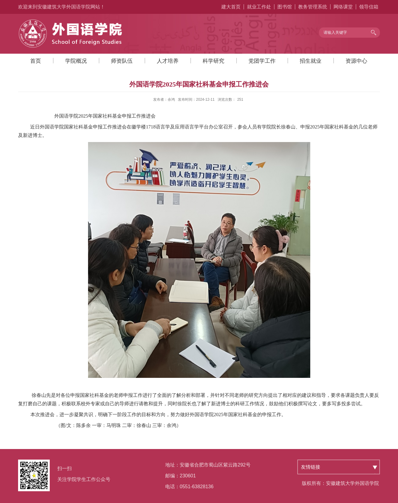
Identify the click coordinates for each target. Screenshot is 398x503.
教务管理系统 (312, 6)
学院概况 (76, 61)
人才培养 (167, 61)
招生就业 (310, 61)
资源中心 (356, 61)
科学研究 (213, 61)
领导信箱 (368, 6)
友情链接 (310, 467)
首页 (35, 61)
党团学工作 (262, 61)
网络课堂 (343, 6)
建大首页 (231, 6)
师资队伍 (122, 61)
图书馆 (284, 6)
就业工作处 (259, 6)
